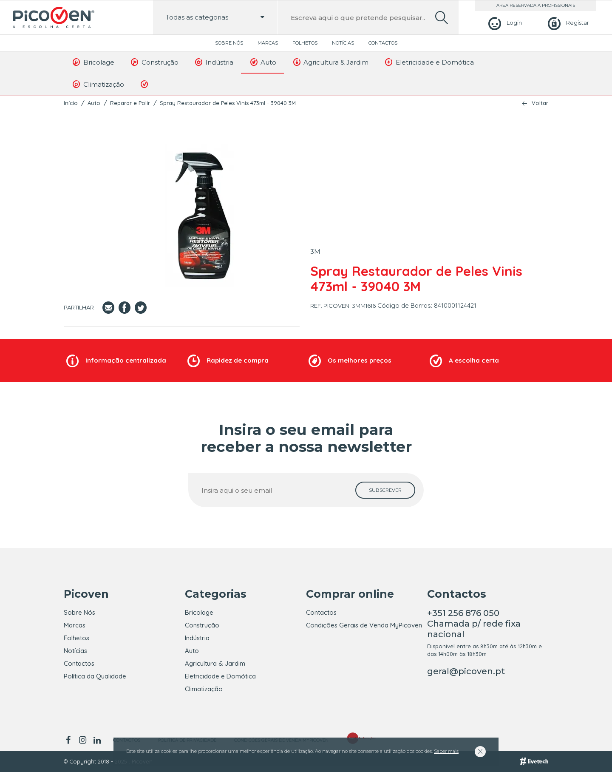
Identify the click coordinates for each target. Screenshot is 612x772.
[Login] (504, 22)
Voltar (540, 103)
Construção (154, 62)
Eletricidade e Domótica (429, 62)
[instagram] (82, 740)
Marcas (268, 43)
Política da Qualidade (95, 676)
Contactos (382, 43)
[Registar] (567, 22)
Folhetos (304, 43)
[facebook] (69, 740)
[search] (441, 18)
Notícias (343, 43)
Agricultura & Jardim (330, 62)
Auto (262, 62)
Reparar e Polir (130, 102)
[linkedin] (97, 740)
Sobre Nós (229, 43)
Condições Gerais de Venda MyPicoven (364, 625)
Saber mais (446, 751)
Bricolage (92, 62)
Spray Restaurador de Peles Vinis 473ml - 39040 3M (228, 102)
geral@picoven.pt (466, 671)
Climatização (97, 84)
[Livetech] (534, 761)
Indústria (214, 62)
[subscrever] (385, 490)
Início (71, 102)
